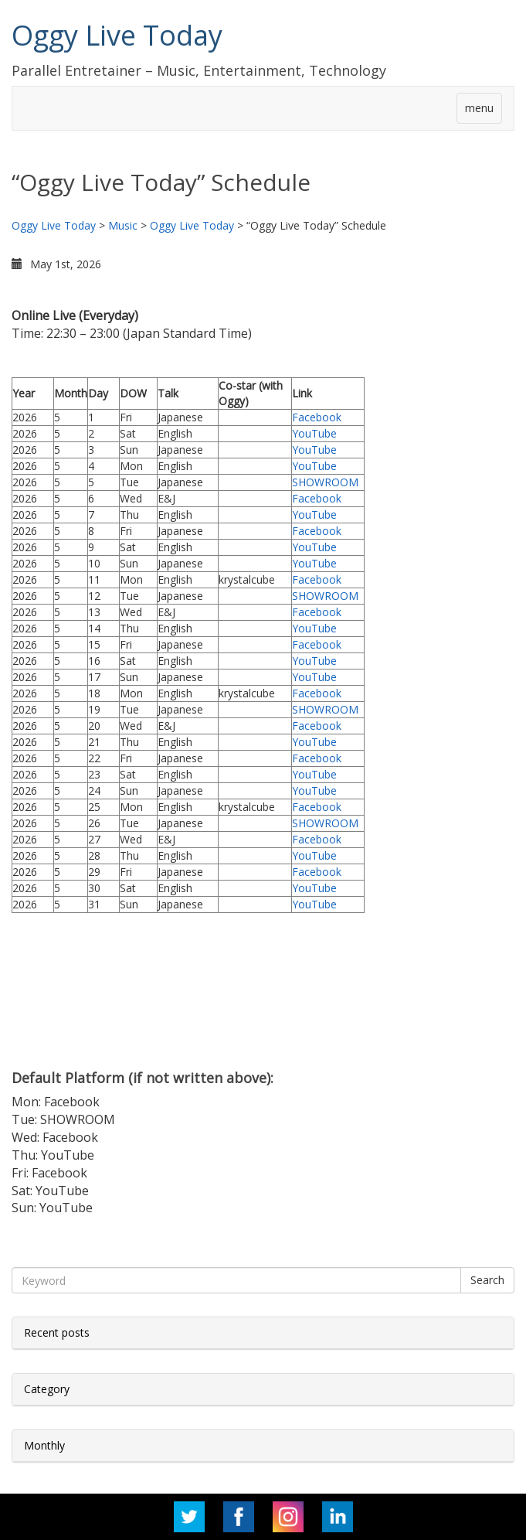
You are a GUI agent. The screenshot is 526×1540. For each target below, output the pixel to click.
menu (479, 108)
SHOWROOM (325, 482)
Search (487, 1280)
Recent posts (57, 1332)
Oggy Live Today (117, 35)
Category (47, 1389)
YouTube (314, 433)
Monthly (44, 1445)
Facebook (316, 417)
